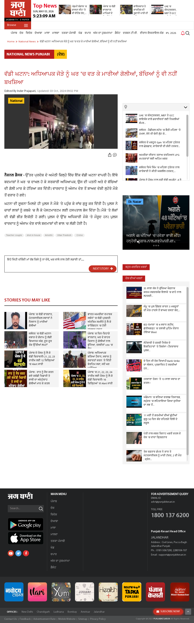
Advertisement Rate (44, 619)
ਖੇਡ (80, 33)
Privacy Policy (98, 619)
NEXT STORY (103, 268)
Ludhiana (59, 612)
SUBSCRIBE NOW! (168, 611)
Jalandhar (99, 612)
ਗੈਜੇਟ (117, 33)
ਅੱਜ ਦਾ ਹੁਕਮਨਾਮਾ (102, 33)
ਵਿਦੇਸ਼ (29, 33)
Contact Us (10, 619)
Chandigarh (43, 612)
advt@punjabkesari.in (163, 502)
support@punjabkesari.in (172, 554)
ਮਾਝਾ (47, 33)
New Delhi (27, 612)
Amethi (48, 235)
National (16, 101)
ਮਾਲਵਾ (55, 33)
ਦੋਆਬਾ (38, 33)
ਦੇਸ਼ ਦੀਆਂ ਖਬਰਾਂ (133, 278)
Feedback (25, 619)
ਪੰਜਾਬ (14, 33)
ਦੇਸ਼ (21, 33)
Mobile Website (66, 619)
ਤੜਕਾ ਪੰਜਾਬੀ (69, 33)
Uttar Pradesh (64, 235)
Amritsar (85, 612)
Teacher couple (14, 235)
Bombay (72, 612)
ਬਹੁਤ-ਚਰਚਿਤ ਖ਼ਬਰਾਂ (136, 267)
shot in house (33, 235)
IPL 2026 (171, 33)
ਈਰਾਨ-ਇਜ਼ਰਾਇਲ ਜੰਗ (151, 33)
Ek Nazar (134, 202)
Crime (79, 235)
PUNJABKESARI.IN (161, 619)
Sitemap (82, 619)
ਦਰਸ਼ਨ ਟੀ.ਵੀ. (130, 33)
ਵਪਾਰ (88, 33)
